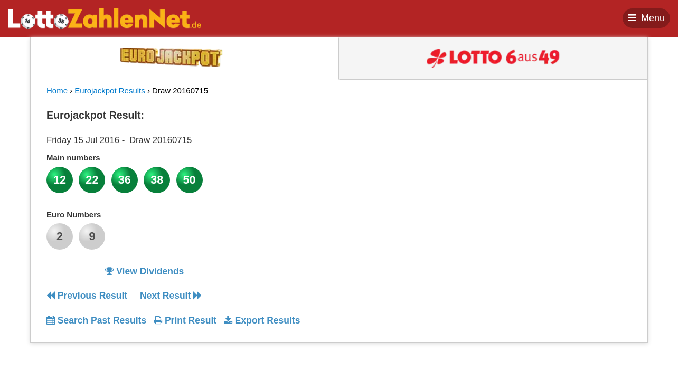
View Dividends (144, 271)
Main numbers (73, 157)
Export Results (262, 320)
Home (57, 90)
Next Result (171, 295)
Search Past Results (96, 320)
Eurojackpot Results (109, 90)
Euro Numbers (73, 214)
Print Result (185, 320)
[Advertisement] (536, 171)
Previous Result (86, 295)
